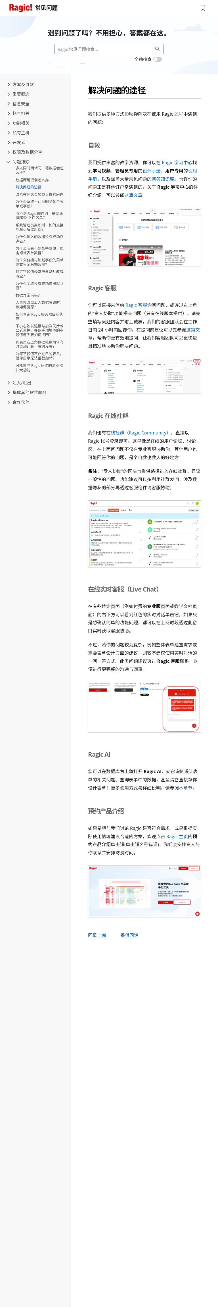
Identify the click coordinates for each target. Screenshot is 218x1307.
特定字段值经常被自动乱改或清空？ (40, 274)
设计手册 (151, 171)
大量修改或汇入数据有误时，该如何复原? (40, 304)
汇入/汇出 (19, 383)
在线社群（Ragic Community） (138, 433)
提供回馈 (129, 935)
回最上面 (97, 935)
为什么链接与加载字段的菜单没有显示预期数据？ (40, 262)
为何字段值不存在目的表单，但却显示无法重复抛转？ (40, 356)
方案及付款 (20, 84)
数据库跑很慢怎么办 (32, 179)
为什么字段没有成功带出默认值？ (40, 286)
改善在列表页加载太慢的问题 (40, 194)
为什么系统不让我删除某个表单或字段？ (40, 204)
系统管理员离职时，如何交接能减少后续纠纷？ (40, 227)
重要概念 (18, 94)
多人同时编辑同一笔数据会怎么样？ (40, 170)
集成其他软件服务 (27, 392)
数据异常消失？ (28, 295)
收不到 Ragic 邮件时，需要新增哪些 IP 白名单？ (39, 215)
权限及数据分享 (24, 152)
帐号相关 (18, 113)
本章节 (185, 788)
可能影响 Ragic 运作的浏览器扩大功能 (39, 367)
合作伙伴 (18, 402)
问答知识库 (163, 179)
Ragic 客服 (136, 305)
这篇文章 (133, 195)
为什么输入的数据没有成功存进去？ (40, 239)
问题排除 (18, 162)
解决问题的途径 (28, 187)
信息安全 (18, 104)
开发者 (16, 142)
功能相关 (18, 123)
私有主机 (18, 133)
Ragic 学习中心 (177, 162)
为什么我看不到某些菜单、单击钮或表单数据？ (40, 250)
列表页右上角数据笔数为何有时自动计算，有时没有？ (40, 344)
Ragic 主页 (177, 836)
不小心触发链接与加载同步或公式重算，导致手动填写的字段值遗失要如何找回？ (40, 330)
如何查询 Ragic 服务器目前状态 (39, 316)
